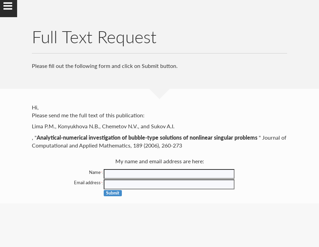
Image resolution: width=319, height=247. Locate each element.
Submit (112, 193)
